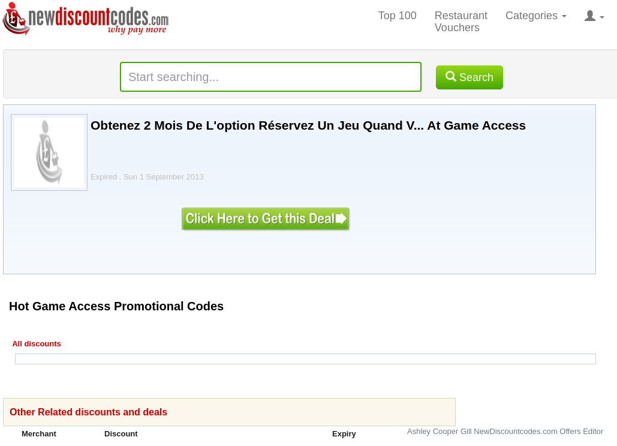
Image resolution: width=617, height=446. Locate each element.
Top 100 (397, 16)
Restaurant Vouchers (461, 22)
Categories (536, 16)
